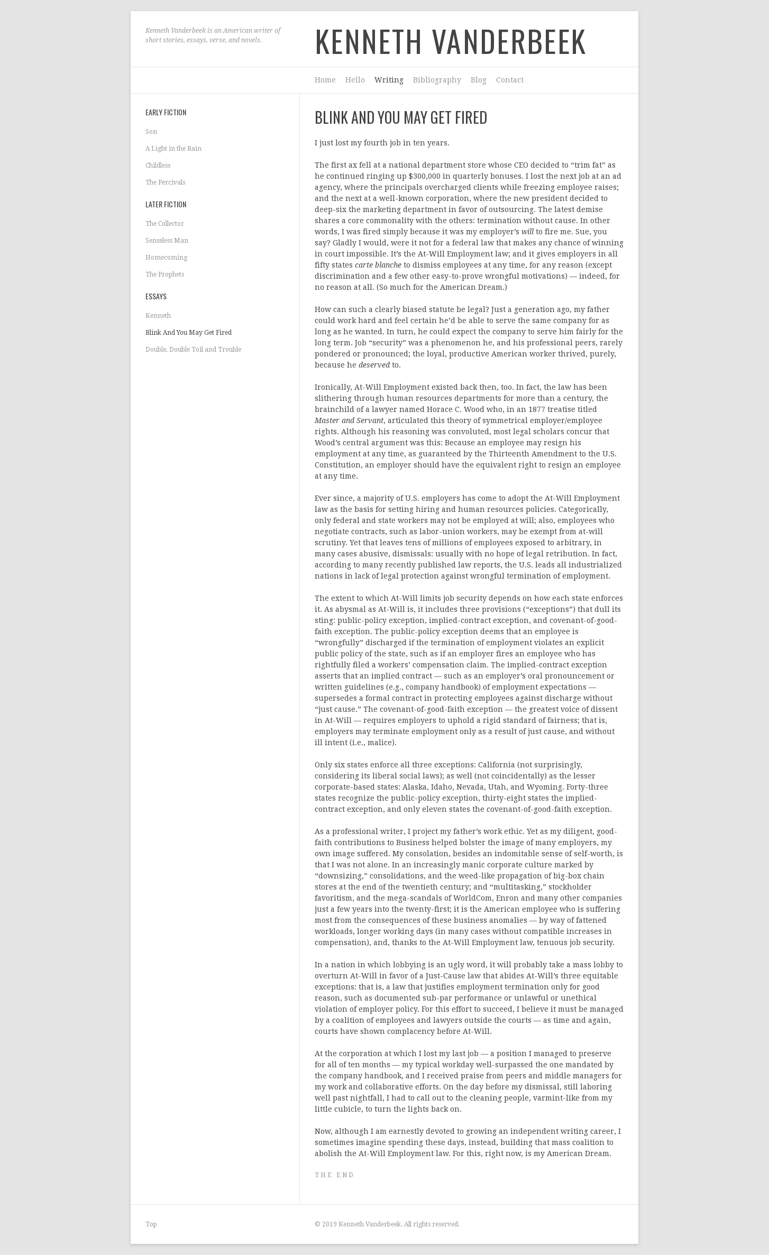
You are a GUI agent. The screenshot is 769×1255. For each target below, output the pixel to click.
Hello (355, 80)
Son (151, 131)
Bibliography (437, 80)
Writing (389, 80)
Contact (510, 80)
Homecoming (166, 257)
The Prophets (164, 274)
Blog (479, 80)
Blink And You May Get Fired (188, 332)
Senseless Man (166, 240)
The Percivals (165, 182)
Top (151, 1224)
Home (325, 80)
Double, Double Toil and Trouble (193, 349)
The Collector (164, 223)
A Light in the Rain (173, 148)
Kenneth (158, 315)
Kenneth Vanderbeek (451, 40)
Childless (157, 165)
